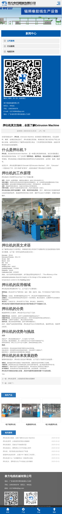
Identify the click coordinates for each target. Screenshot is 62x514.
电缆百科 (10, 52)
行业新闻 (10, 46)
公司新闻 (10, 41)
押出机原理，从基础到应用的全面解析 (21, 379)
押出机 (16, 137)
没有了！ (11, 383)
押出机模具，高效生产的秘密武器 (15, 463)
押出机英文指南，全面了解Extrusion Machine (19, 456)
